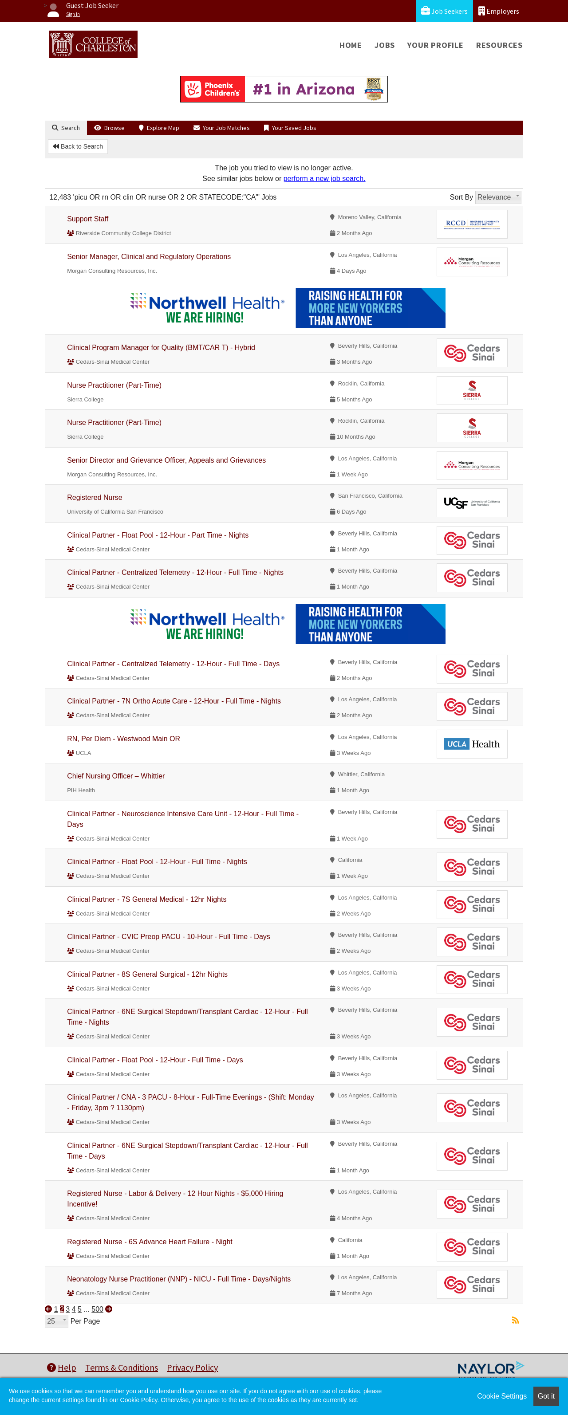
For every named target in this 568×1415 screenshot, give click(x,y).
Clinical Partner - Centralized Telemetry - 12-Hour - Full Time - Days (173, 664)
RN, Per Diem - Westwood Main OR (123, 739)
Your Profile (435, 45)
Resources (499, 45)
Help (61, 1367)
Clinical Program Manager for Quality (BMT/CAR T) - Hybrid (161, 347)
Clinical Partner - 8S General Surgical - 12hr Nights (147, 974)
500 (97, 1309)
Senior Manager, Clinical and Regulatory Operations (149, 256)
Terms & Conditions (121, 1367)
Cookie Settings (502, 1396)
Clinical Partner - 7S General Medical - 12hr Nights (146, 899)
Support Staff (87, 219)
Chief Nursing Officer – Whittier (116, 776)
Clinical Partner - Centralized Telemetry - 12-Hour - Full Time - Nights (175, 572)
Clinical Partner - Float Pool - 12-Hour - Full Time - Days (155, 1060)
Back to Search (78, 146)
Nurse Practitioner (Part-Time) (114, 385)
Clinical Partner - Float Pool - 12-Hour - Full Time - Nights (157, 861)
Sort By (461, 197)
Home (350, 45)
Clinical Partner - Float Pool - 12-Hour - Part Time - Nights (157, 535)
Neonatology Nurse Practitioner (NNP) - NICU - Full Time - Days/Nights (179, 1279)
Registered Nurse (94, 497)
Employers (498, 10)
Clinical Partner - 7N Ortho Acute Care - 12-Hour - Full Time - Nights (174, 701)
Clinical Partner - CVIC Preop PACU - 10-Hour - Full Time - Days (168, 936)
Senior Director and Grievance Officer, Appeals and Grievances (166, 460)
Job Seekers (444, 10)
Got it (546, 1396)
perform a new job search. (325, 178)
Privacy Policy (192, 1367)
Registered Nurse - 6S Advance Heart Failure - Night (150, 1242)
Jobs (385, 45)
